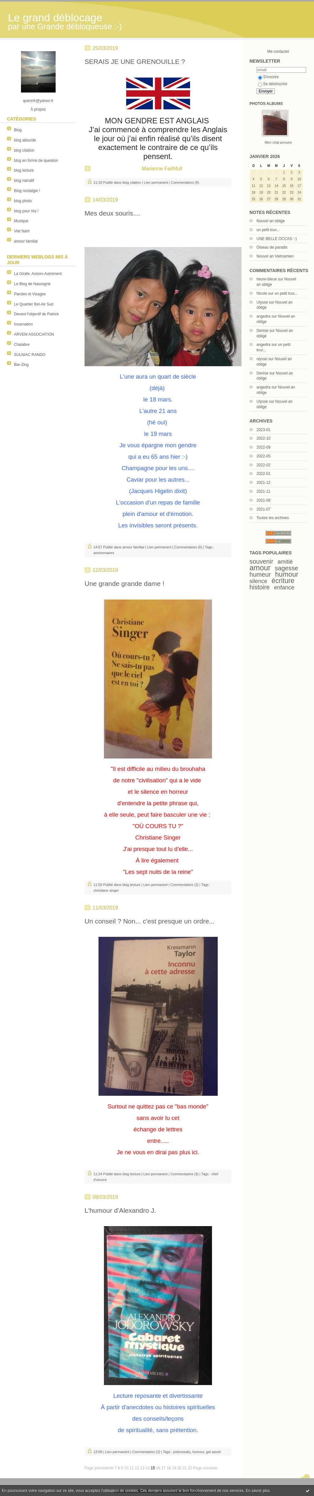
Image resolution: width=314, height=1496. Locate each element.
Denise (262, 330)
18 (169, 1468)
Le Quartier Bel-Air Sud (33, 304)
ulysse (261, 359)
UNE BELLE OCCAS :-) (276, 239)
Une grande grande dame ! (124, 583)
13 (142, 1468)
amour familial (26, 241)
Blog (18, 130)
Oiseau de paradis (271, 247)
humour (286, 574)
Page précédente (99, 1468)
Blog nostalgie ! (27, 191)
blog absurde (25, 140)
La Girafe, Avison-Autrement (38, 273)
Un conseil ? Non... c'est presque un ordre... (150, 921)
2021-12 (263, 482)
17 (163, 1468)
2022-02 (263, 465)
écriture (282, 581)
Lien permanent (156, 182)
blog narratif (24, 180)
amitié (285, 562)
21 (185, 1468)
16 (158, 1468)
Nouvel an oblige (270, 221)
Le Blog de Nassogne (32, 284)
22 (190, 1468)
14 (148, 1468)
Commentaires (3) (184, 1174)
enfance (284, 587)
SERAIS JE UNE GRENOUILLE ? (135, 61)
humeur (260, 574)
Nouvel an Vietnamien (275, 256)
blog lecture (24, 170)
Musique (21, 221)
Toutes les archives (272, 518)
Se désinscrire (272, 84)
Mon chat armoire (278, 142)
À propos (38, 109)
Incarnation (23, 324)
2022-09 (263, 447)
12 (137, 1468)
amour (259, 568)
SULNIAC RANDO (29, 355)
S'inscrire (268, 77)
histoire (259, 587)
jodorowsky (181, 1452)
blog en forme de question (36, 160)
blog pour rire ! (26, 211)
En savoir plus (258, 1490)
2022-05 (263, 456)
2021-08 (263, 500)
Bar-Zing (21, 364)
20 (179, 1468)
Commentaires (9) (185, 182)
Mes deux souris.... (112, 213)
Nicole (261, 293)
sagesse (286, 568)
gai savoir (213, 1452)
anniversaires (103, 553)
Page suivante (205, 1468)
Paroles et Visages (30, 294)
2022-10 (263, 438)
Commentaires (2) (184, 885)
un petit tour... (268, 230)
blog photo (23, 201)
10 (126, 1468)
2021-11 (263, 491)
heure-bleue (266, 279)
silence (258, 581)
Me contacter (278, 51)
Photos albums (266, 103)
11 (132, 1468)
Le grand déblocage (55, 18)
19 (174, 1468)
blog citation (24, 150)
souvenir (261, 561)
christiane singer (106, 890)
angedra (263, 316)
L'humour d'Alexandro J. (120, 1210)
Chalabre (22, 344)
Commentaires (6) (188, 547)
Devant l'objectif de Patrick (36, 314)
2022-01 (263, 473)
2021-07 (263, 509)
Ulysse (262, 302)
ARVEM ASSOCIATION (34, 334)
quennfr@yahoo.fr (38, 101)
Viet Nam (22, 231)
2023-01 (263, 430)
